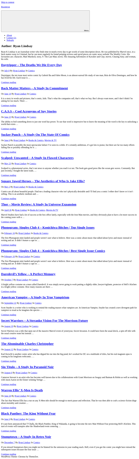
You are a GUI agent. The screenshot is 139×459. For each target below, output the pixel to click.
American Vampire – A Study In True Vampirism (35, 297)
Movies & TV (51, 140)
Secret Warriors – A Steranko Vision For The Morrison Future (44, 320)
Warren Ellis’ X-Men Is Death (22, 390)
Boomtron (5, 7)
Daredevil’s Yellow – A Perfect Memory (28, 274)
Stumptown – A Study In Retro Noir (26, 436)
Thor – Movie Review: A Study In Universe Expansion (38, 204)
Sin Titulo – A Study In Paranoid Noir (27, 367)
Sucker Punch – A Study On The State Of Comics (35, 134)
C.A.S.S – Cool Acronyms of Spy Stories (28, 111)
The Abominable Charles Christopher (27, 343)
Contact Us (11, 38)
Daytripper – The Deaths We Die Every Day (31, 65)
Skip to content (7, 2)
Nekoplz (10, 40)
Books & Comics (36, 140)
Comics (31, 71)
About (9, 35)
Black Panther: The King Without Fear (28, 413)
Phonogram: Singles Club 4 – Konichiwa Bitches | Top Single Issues (47, 227)
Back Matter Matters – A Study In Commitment (34, 88)
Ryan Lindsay (19, 71)
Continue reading (8, 82)
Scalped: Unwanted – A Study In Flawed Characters (37, 158)
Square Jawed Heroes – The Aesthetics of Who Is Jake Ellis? (43, 181)
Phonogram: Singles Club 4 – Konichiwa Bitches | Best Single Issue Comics (53, 250)
